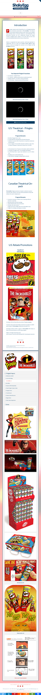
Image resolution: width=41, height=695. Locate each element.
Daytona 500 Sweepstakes (10, 385)
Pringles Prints (8, 390)
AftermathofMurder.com (25, 684)
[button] (20, 13)
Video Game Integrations (10, 400)
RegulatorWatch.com (15, 684)
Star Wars (7, 383)
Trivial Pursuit (8, 393)
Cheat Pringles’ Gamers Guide (11, 388)
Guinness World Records (10, 395)
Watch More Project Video (20, 122)
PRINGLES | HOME (9, 375)
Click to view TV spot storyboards (20, 678)
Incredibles (9, 380)
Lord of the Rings (9, 378)
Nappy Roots (8, 397)
